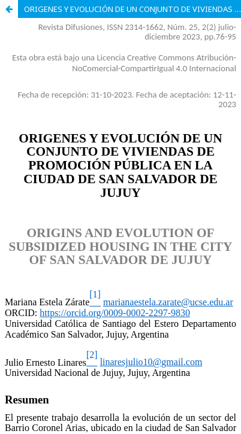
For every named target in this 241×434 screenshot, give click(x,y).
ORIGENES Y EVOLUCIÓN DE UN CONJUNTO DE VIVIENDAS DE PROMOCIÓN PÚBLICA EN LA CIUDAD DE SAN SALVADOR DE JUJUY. (132, 9)
